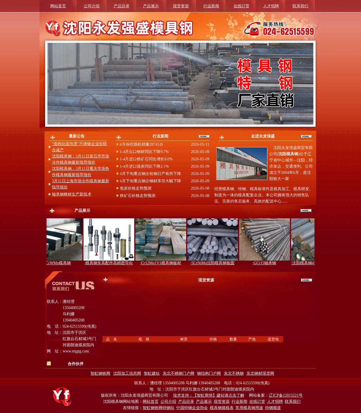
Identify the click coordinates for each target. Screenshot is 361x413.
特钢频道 (273, 408)
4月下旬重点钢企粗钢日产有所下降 (150, 174)
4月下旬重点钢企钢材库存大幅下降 (150, 181)
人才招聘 (271, 6)
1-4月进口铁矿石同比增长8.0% (146, 159)
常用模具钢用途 (249, 408)
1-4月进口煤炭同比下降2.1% (144, 166)
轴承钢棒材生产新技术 (71, 194)
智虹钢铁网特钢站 (158, 408)
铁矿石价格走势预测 (137, 196)
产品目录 (121, 6)
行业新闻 (211, 6)
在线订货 (241, 6)
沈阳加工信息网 (127, 373)
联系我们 (300, 6)
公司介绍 (92, 6)
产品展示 (151, 6)
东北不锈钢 (234, 373)
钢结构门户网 (209, 373)
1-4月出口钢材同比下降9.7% (144, 152)
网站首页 (58, 6)
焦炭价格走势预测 (135, 188)
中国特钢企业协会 (192, 408)
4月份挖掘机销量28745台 (141, 144)
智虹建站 (152, 373)
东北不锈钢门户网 (178, 373)
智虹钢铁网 (100, 373)
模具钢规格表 (222, 408)
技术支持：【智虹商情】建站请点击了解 (208, 395)
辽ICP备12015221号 (286, 395)
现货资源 (181, 6)
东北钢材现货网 (260, 373)
